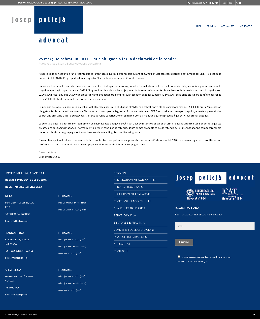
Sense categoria (77, 63)
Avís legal (33, 314)
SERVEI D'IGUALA (125, 215)
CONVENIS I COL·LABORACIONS (134, 229)
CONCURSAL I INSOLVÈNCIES (132, 201)
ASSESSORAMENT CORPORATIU (135, 179)
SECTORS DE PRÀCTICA (129, 222)
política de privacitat (206, 257)
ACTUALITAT (122, 244)
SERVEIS (120, 173)
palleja (97, 63)
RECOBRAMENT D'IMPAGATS (132, 194)
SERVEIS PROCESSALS (128, 187)
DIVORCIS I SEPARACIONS (130, 237)
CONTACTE (121, 251)
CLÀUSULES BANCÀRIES (129, 208)
